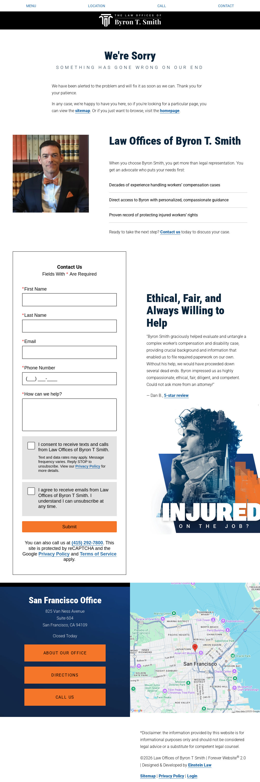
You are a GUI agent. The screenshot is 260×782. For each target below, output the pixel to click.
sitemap (82, 110)
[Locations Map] (195, 647)
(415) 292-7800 (87, 543)
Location (96, 6)
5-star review (176, 395)
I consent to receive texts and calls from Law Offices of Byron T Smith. (74, 457)
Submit (69, 527)
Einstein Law (200, 765)
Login (192, 776)
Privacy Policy (87, 466)
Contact (226, 6)
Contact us (170, 232)
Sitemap (148, 776)
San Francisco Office (65, 600)
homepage (170, 110)
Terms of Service (98, 554)
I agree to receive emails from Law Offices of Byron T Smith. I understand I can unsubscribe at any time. (73, 498)
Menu (31, 6)
